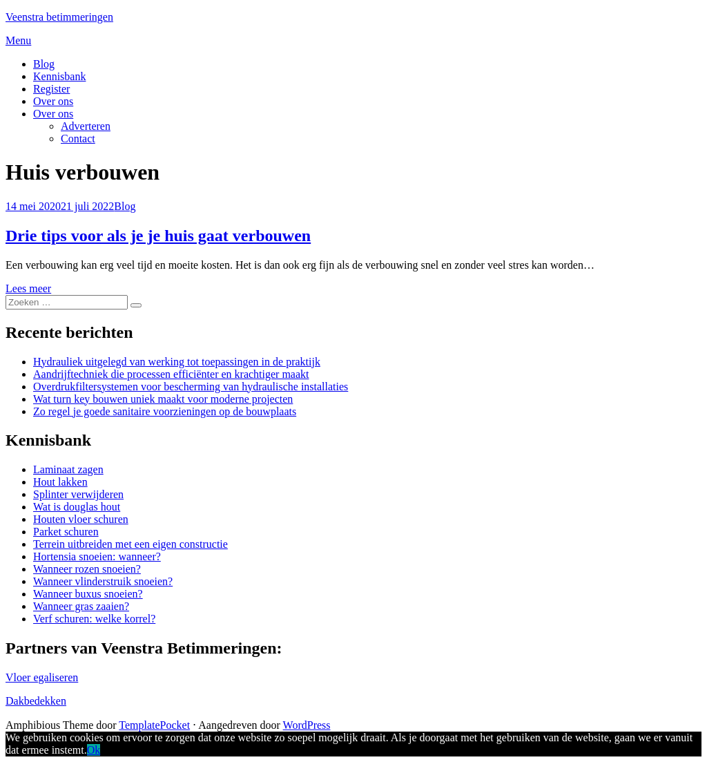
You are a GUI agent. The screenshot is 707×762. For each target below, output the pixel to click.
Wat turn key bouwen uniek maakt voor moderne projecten (163, 399)
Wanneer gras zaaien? (81, 606)
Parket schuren (66, 531)
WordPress (307, 725)
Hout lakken (60, 482)
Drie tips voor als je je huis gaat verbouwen (158, 236)
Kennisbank (59, 76)
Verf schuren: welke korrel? (94, 619)
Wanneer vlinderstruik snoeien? (103, 581)
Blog (44, 64)
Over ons (53, 101)
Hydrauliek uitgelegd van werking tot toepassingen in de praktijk (176, 362)
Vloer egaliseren (42, 677)
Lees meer (28, 288)
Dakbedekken (36, 701)
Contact (78, 138)
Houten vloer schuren (80, 519)
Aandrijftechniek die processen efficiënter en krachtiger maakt (171, 374)
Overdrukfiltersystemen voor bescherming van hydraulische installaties (190, 386)
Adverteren (85, 126)
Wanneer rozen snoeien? (87, 569)
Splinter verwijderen (78, 494)
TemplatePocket (154, 725)
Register (51, 89)
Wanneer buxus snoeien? (88, 594)
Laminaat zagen (68, 469)
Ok (94, 750)
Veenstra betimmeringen (59, 17)
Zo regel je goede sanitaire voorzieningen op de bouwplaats (164, 411)
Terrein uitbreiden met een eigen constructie (130, 544)
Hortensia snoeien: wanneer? (97, 556)
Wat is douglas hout (76, 507)
